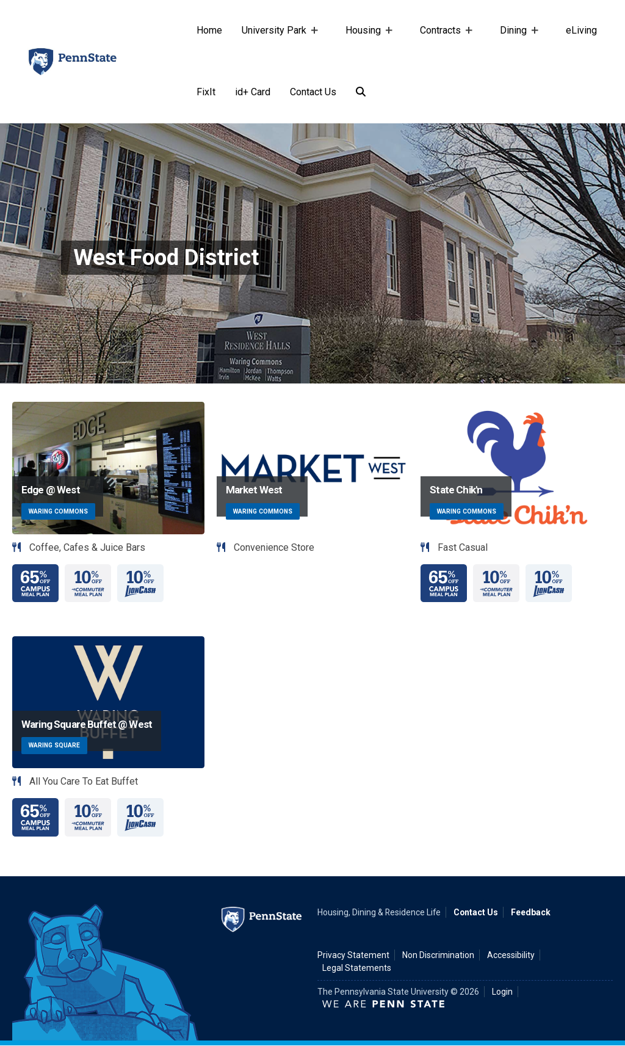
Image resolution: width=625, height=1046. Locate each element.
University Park (276, 42)
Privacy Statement (353, 955)
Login (502, 992)
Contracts (442, 42)
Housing (366, 42)
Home (209, 30)
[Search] (360, 92)
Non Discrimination (438, 955)
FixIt (206, 92)
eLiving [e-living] (581, 30)
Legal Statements (356, 968)
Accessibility (511, 955)
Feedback (531, 912)
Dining (515, 42)
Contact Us (313, 92)
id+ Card (252, 92)
